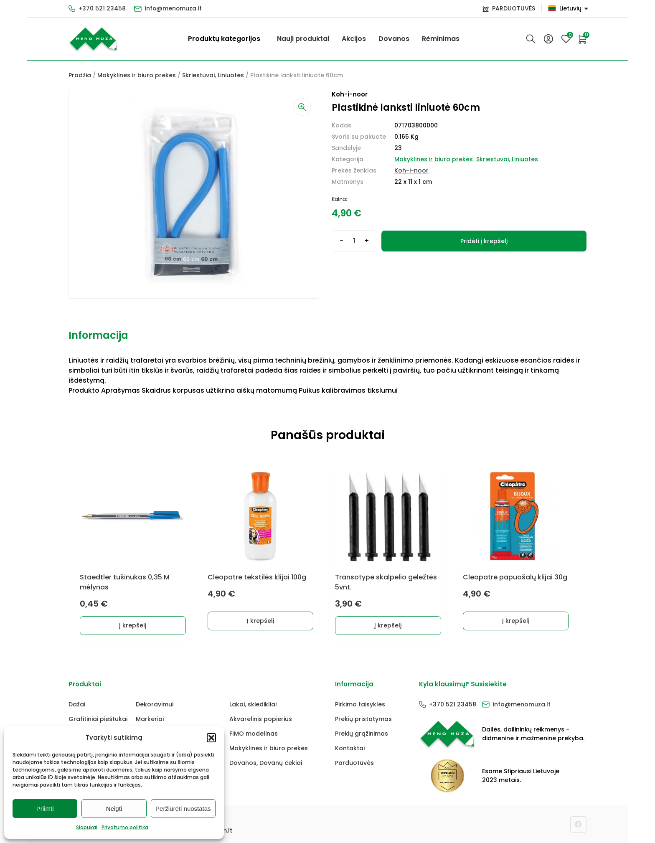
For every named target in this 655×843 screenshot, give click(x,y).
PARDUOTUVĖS (513, 8)
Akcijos (354, 38)
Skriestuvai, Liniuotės (213, 75)
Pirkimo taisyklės (360, 704)
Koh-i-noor (411, 170)
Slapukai (86, 827)
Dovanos (393, 38)
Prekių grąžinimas (361, 733)
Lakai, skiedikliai (253, 704)
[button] (211, 738)
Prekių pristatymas (363, 718)
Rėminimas (441, 38)
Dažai (77, 704)
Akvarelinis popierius (260, 718)
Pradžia (80, 75)
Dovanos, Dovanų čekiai (265, 762)
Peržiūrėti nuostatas (183, 808)
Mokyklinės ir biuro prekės (136, 75)
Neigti (114, 808)
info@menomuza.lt (174, 8)
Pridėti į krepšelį (484, 241)
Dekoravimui (154, 704)
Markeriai (150, 718)
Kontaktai (350, 748)
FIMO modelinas (253, 733)
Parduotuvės (354, 762)
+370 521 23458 (102, 8)
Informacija (98, 335)
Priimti (45, 808)
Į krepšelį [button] (133, 625)
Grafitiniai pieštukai (98, 718)
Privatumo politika (125, 827)
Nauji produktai (303, 38)
